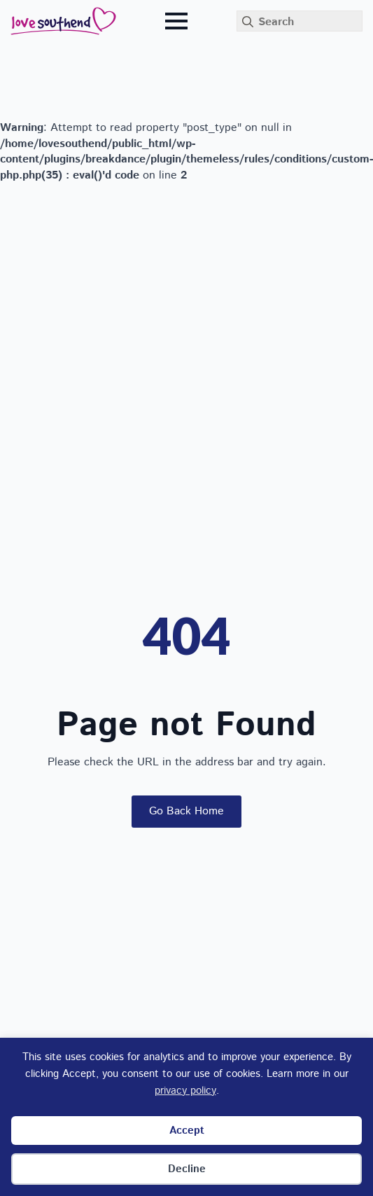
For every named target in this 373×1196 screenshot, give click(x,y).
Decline (187, 1169)
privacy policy (185, 1090)
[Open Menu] (176, 21)
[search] (247, 21)
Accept (186, 1130)
